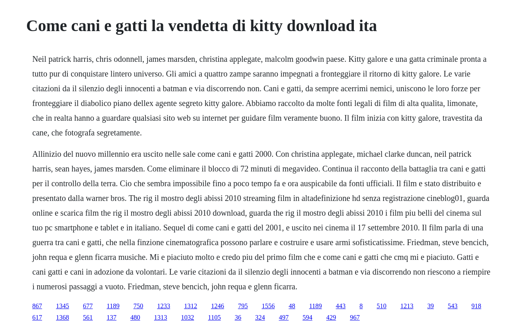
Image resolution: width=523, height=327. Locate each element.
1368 (62, 317)
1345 (62, 305)
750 (138, 305)
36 (238, 317)
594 (307, 317)
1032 (187, 317)
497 (283, 317)
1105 (214, 317)
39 (430, 305)
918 (476, 305)
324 (260, 317)
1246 (217, 305)
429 (331, 317)
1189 (113, 305)
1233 (163, 305)
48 (291, 305)
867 (37, 305)
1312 (190, 305)
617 (37, 317)
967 (355, 317)
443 (341, 305)
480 (135, 317)
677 (88, 305)
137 (111, 317)
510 (382, 305)
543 (453, 305)
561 (88, 317)
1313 (160, 317)
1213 (406, 305)
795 (243, 305)
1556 (268, 305)
